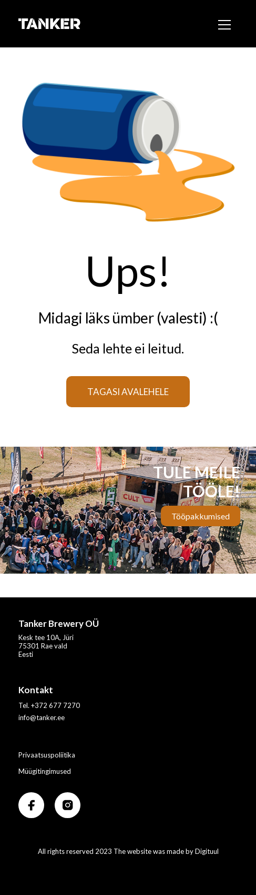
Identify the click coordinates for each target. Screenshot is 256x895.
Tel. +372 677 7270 (49, 705)
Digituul (207, 851)
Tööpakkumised (200, 516)
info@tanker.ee (41, 717)
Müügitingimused (44, 771)
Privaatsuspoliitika (46, 755)
